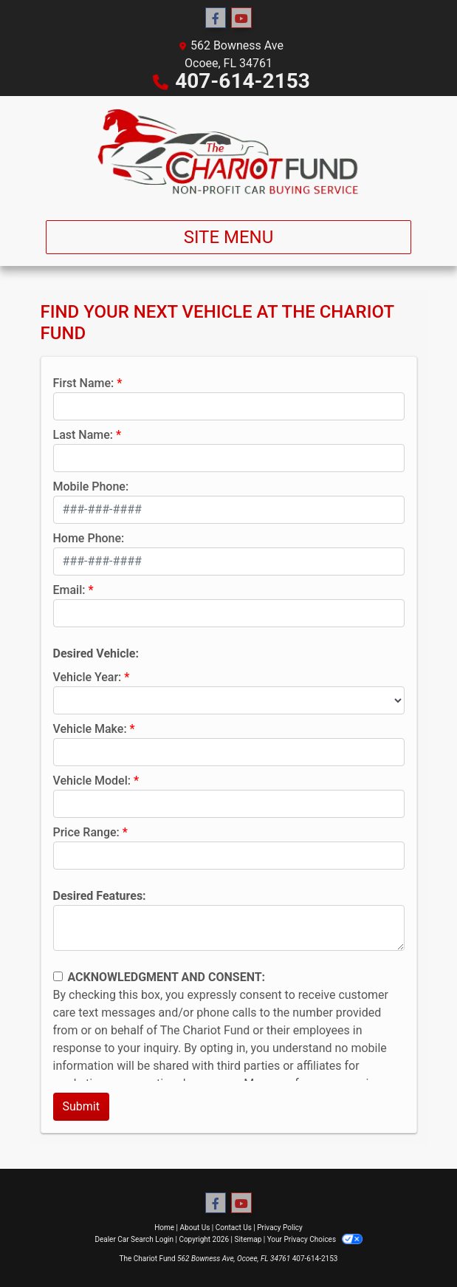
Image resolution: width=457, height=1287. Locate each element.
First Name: (83, 383)
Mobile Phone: (91, 486)
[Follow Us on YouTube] (241, 18)
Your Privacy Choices (314, 1239)
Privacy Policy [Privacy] (280, 1227)
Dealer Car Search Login (134, 1239)
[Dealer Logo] (229, 152)
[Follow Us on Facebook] (215, 18)
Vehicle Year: (87, 677)
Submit (81, 1106)
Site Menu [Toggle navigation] (229, 237)
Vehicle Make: (90, 729)
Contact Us (234, 1227)
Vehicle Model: (92, 781)
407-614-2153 (242, 81)
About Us (195, 1227)
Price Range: (86, 832)
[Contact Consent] (58, 976)
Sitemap (247, 1239)
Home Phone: (89, 538)
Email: (69, 590)
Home (164, 1227)
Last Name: (83, 435)
